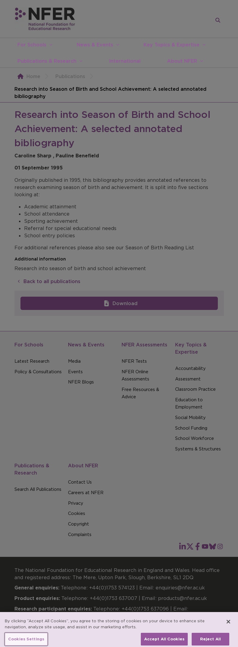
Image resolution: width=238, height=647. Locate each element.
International (125, 61)
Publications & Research (46, 61)
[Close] (228, 625)
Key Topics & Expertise (171, 45)
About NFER (182, 61)
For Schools (31, 45)
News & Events (95, 45)
